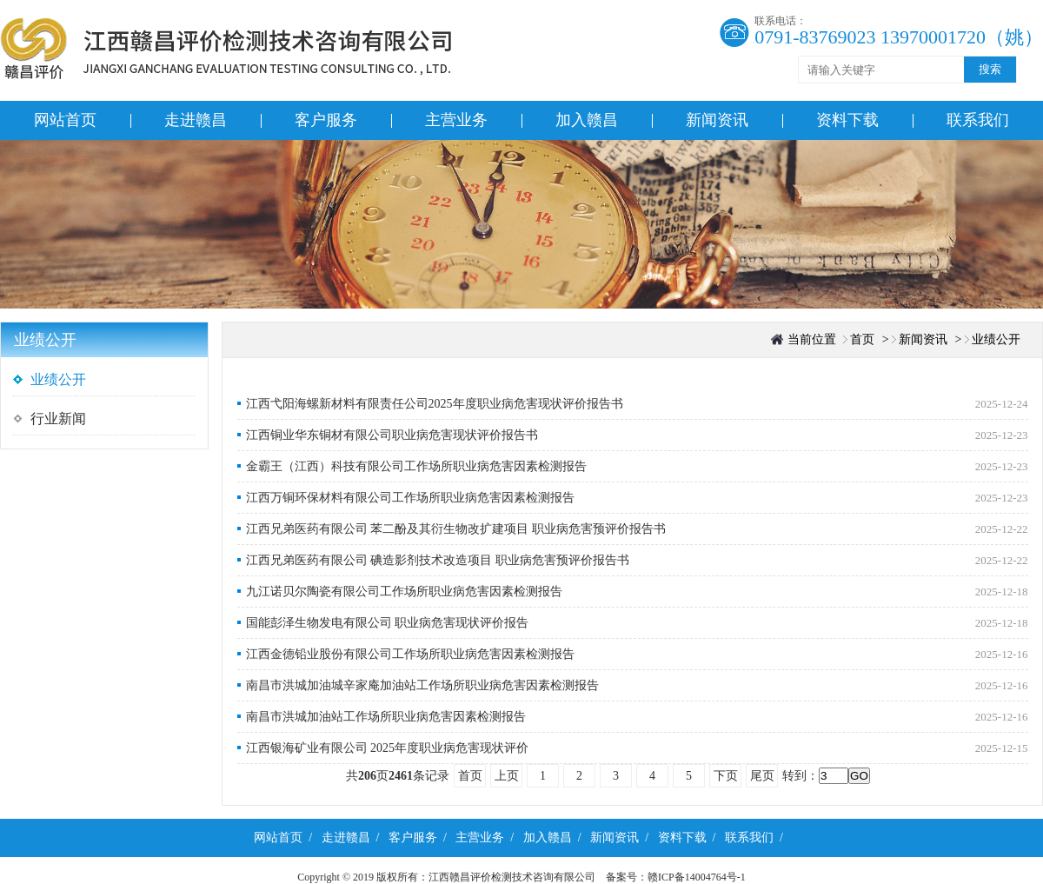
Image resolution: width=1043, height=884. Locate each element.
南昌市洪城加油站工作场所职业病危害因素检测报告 (386, 716)
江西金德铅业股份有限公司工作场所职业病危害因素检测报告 (410, 654)
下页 (726, 775)
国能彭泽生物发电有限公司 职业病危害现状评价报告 (387, 622)
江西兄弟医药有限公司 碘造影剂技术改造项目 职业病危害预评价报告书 (437, 560)
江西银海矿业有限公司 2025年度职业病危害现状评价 (387, 747)
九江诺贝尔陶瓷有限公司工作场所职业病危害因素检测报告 (404, 591)
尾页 (762, 775)
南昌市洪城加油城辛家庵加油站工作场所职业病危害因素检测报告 (422, 685)
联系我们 (978, 120)
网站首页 (65, 120)
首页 (862, 339)
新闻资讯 (717, 120)
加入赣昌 (586, 120)
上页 (507, 775)
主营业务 (456, 120)
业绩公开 (58, 379)
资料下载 (847, 120)
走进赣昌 (195, 120)
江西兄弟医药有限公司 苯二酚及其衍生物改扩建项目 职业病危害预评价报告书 (456, 528)
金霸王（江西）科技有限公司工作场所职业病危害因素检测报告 (416, 466)
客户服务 (326, 120)
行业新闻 (58, 418)
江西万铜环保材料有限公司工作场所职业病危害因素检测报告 (410, 497)
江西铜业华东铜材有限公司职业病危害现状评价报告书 (392, 435)
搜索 (990, 69)
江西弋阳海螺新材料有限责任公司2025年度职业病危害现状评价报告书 (434, 403)
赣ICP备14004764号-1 (702, 877)
